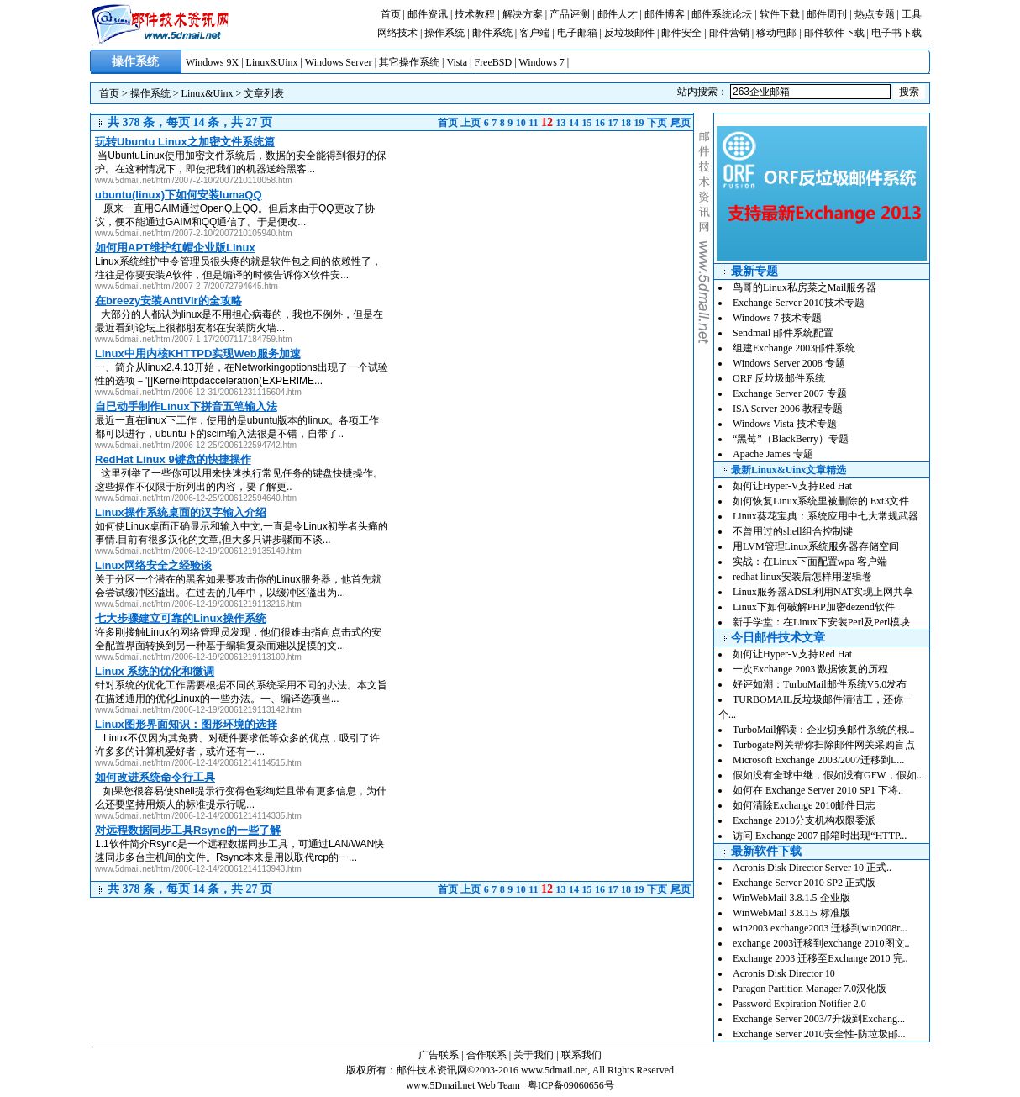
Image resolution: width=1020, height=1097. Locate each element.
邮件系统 (492, 33)
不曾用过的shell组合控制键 (793, 531)
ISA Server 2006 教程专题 (788, 408)
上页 (470, 123)
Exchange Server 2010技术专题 (799, 303)
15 (587, 123)
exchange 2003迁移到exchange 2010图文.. (821, 943)
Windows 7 (541, 62)
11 (533, 123)
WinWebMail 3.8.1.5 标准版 (791, 913)
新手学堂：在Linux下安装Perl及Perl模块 (821, 622)
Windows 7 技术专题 (777, 318)
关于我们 (533, 1055)
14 (574, 123)
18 (626, 123)
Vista (456, 62)
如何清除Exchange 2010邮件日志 (804, 805)
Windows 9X (212, 62)
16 (600, 123)
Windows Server (338, 62)
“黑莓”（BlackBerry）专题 (791, 439)
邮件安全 (681, 33)
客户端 (534, 33)
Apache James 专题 (773, 454)
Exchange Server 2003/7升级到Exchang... (819, 1019)
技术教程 (475, 14)
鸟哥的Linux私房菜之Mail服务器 (804, 287)
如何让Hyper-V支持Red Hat (792, 486)
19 (639, 123)
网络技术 (397, 33)
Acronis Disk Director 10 (784, 973)
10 (521, 123)
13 (561, 123)
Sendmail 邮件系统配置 (783, 333)
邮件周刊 (827, 14)
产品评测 (569, 14)
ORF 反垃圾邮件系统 (779, 378)
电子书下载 (896, 33)
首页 (391, 14)
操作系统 (444, 33)
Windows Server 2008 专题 (789, 363)
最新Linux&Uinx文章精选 (788, 470)
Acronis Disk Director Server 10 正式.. (812, 867)
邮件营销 (729, 33)
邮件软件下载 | (837, 33)
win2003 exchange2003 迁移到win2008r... (820, 928)
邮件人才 (617, 14)
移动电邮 (776, 33)
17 (613, 123)
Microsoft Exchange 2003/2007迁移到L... (818, 760)
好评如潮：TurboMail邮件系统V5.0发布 (820, 684)
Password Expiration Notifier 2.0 (799, 1004)
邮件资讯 (427, 14)
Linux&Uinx (272, 62)
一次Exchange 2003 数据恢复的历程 (810, 669)
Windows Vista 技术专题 (785, 424)
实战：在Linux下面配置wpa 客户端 (810, 561)
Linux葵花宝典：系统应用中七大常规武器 (825, 516)
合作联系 (486, 1055)
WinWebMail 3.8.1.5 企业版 (791, 898)
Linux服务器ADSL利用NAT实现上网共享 (823, 592)
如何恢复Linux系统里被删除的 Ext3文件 (821, 501)
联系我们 (581, 1055)
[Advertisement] (552, 249)
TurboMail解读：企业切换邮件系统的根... (824, 730)
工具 (912, 14)
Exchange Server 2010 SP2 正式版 (804, 883)
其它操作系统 (409, 62)
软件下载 (780, 14)
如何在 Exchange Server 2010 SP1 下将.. (818, 790)
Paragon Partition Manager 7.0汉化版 (809, 988)
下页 (657, 123)
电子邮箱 (577, 33)
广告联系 (438, 1055)
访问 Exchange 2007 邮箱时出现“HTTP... (820, 835)
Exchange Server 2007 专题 (790, 393)
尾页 (680, 123)
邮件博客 (664, 14)
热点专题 (874, 14)
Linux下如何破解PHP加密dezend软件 (814, 607)
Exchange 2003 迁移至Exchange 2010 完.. (820, 958)
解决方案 (522, 14)
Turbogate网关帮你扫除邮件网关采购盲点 (824, 745)
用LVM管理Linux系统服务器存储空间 (816, 546)
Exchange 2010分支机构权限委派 (804, 820)
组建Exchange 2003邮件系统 (794, 348)
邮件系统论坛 (721, 14)
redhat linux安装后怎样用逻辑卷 (802, 577)
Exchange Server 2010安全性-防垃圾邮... (819, 1034)
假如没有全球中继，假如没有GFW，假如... (828, 775)
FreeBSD (493, 62)
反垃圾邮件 (629, 33)
